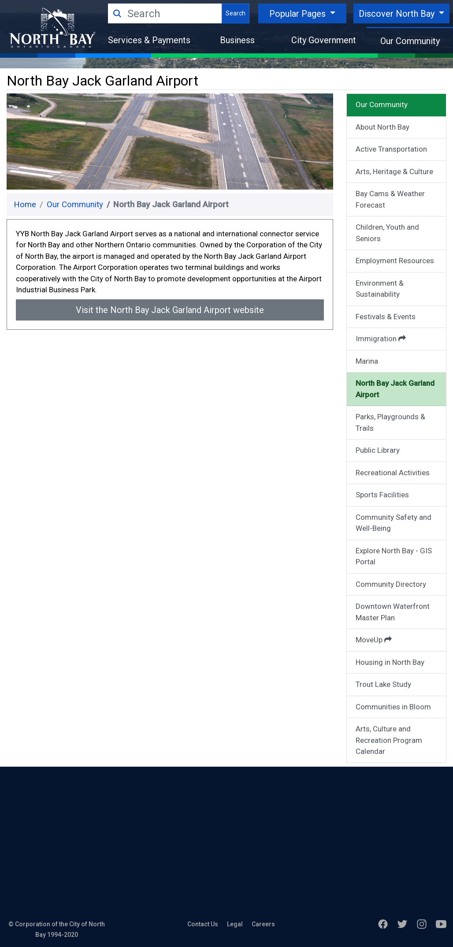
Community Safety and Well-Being (393, 523)
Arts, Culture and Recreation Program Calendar (389, 740)
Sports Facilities (382, 494)
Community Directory (391, 584)
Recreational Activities (393, 472)
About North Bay (382, 127)
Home (25, 204)
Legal (235, 924)
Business (237, 40)
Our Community (410, 41)
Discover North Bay (398, 13)
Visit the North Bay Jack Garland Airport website (170, 310)
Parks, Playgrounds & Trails (390, 422)
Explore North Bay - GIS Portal (394, 556)
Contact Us (202, 924)
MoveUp (374, 639)
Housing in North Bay (390, 662)
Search (235, 13)
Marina (367, 361)
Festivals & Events (386, 316)
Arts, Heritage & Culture (394, 171)
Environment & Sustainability (380, 289)
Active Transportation (391, 149)
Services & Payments (149, 40)
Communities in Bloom (393, 706)
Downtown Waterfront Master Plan (393, 612)
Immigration (381, 338)
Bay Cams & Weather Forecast (390, 199)
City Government (323, 40)
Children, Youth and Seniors (387, 233)
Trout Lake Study (383, 684)
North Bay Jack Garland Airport (395, 389)
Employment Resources (395, 260)
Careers (263, 924)
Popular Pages (298, 13)
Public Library (378, 450)
